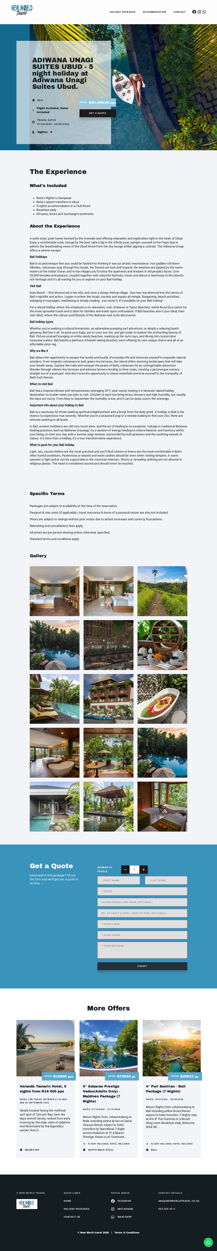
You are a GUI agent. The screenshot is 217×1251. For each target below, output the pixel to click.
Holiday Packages (123, 12)
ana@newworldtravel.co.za (179, 1201)
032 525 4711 (167, 1209)
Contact (180, 12)
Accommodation (154, 12)
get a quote (97, 113)
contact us (72, 1217)
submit (142, 966)
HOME (67, 1201)
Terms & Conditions (126, 1232)
